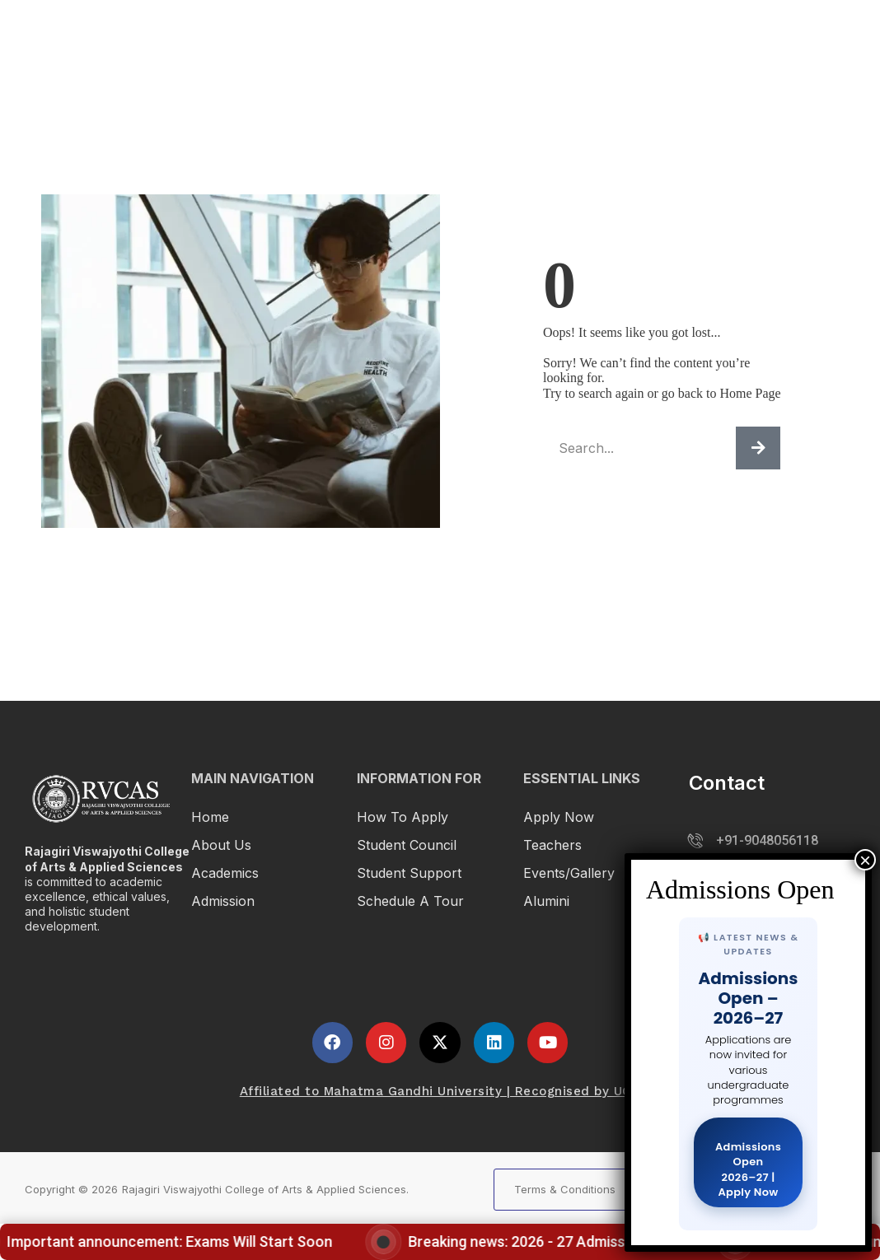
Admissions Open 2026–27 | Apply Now (748, 1169)
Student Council (406, 845)
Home (210, 817)
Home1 (379, 35)
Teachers (552, 845)
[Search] (758, 448)
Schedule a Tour (410, 901)
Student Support (409, 873)
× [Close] (865, 859)
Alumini (546, 901)
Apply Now (558, 817)
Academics (532, 35)
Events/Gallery (569, 873)
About (448, 35)
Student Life (731, 35)
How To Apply (402, 817)
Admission (630, 35)
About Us (221, 845)
